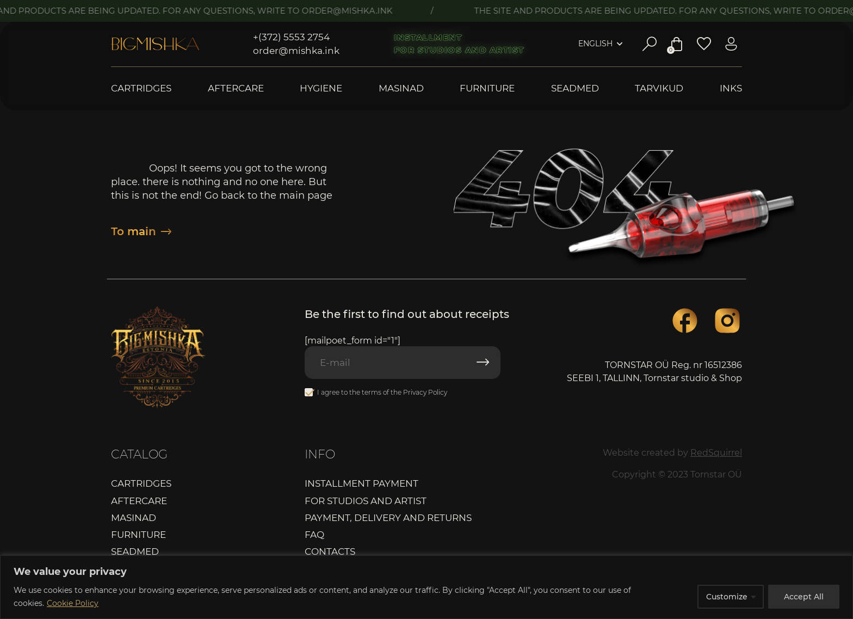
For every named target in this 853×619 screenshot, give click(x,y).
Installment (428, 37)
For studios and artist (459, 50)
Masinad (401, 88)
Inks (731, 88)
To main (141, 231)
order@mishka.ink (296, 50)
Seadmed (575, 88)
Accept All (804, 597)
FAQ (314, 534)
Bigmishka (155, 44)
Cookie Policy (72, 603)
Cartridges (141, 88)
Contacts (330, 551)
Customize (726, 597)
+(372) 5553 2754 (291, 37)
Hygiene (321, 88)
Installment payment (361, 483)
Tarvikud (659, 88)
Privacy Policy (425, 392)
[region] (426, 587)
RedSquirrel (716, 453)
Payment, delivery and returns (388, 517)
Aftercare (236, 88)
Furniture (487, 88)
